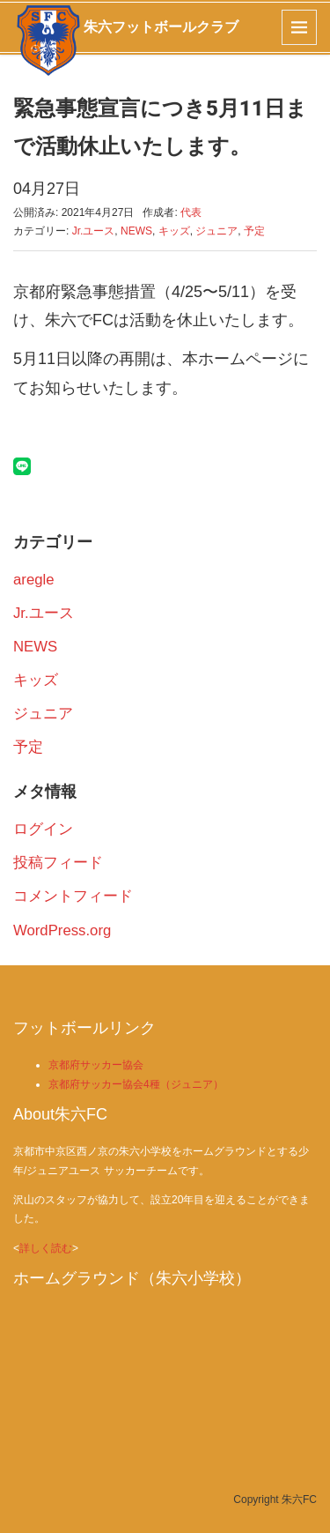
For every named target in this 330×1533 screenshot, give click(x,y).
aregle (34, 579)
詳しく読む (45, 1248)
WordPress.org (62, 930)
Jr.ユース (93, 231)
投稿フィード (58, 862)
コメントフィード (73, 896)
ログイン (43, 829)
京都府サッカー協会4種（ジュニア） (136, 1084)
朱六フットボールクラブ (161, 27)
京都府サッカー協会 (95, 1065)
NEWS (136, 231)
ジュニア (216, 231)
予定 (254, 231)
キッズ (174, 231)
